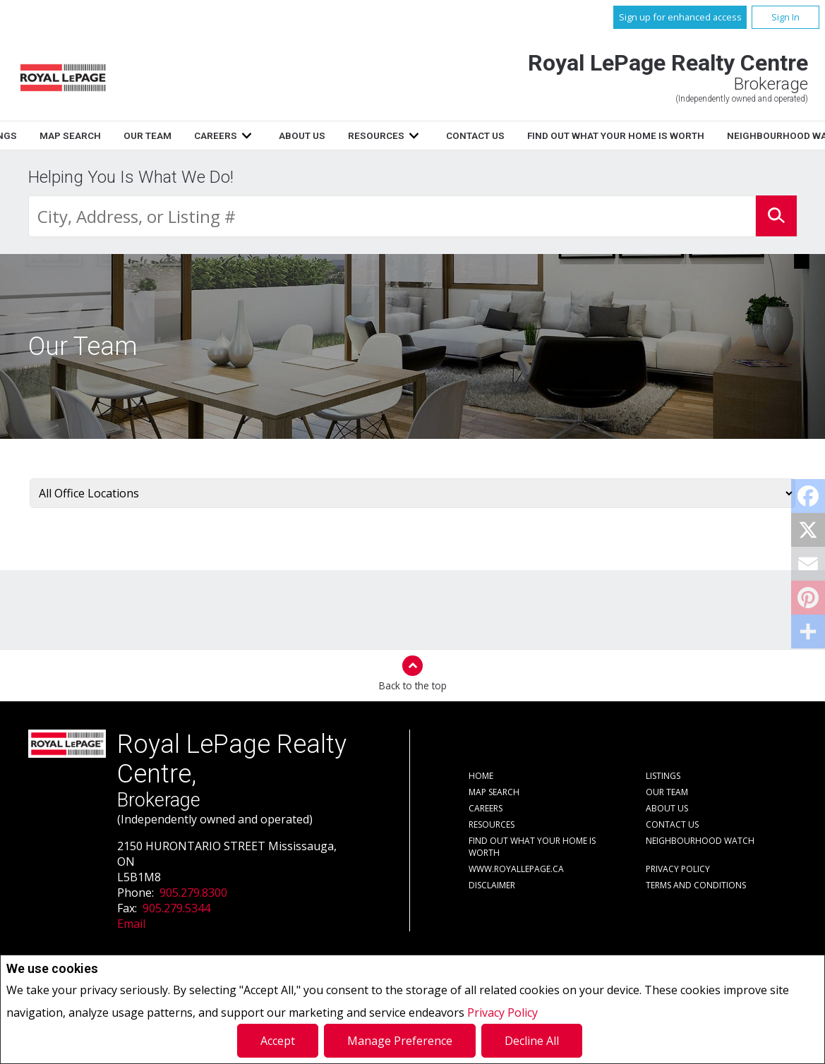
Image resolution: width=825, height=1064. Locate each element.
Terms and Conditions (696, 885)
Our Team (318, 135)
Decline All (532, 1040)
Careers (385, 135)
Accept (277, 1040)
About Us (473, 135)
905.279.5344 (176, 908)
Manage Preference (399, 1040)
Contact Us (646, 135)
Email (131, 923)
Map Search (240, 135)
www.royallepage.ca (516, 869)
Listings (165, 135)
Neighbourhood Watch (700, 841)
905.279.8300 (193, 892)
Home (107, 135)
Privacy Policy (502, 1012)
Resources (547, 135)
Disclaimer (492, 885)
